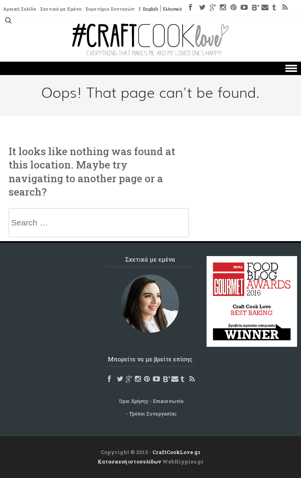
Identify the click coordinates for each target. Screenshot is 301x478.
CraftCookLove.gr (176, 452)
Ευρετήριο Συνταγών (112, 9)
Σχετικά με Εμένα (62, 9)
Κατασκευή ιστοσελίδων (129, 461)
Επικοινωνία (168, 401)
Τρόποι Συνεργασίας (153, 413)
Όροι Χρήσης (134, 401)
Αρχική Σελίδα (20, 9)
